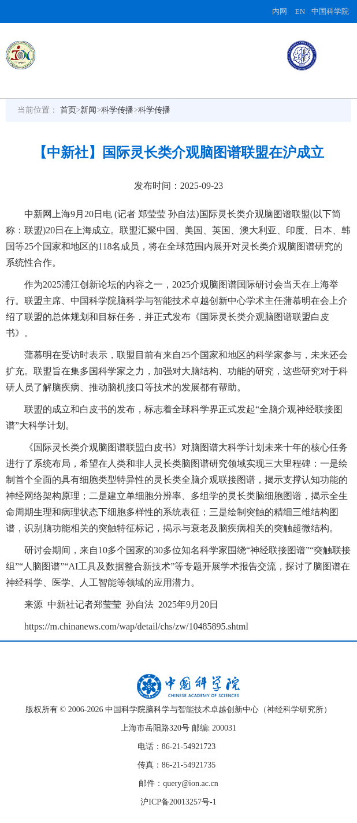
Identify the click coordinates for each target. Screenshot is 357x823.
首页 (68, 110)
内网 (279, 11)
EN (300, 11)
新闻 (88, 110)
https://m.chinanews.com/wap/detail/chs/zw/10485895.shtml (136, 626)
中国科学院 (330, 11)
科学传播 (117, 110)
